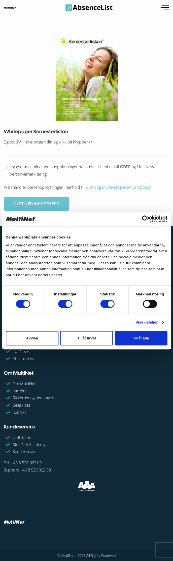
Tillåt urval (86, 338)
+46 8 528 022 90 (35, 470)
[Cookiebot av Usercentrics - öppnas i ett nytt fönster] (145, 219)
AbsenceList (23, 358)
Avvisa (32, 338)
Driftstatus (22, 437)
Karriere (20, 391)
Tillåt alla (141, 338)
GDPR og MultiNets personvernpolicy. (118, 187)
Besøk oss (21, 405)
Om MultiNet (24, 383)
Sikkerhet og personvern (34, 398)
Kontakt (19, 412)
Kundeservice (24, 451)
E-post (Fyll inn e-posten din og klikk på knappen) (48, 142)
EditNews (21, 351)
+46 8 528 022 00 (26, 463)
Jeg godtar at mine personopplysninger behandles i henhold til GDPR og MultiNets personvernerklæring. (82, 170)
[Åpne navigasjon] (165, 7)
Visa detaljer (147, 322)
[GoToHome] (10, 7)
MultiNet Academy (29, 444)
